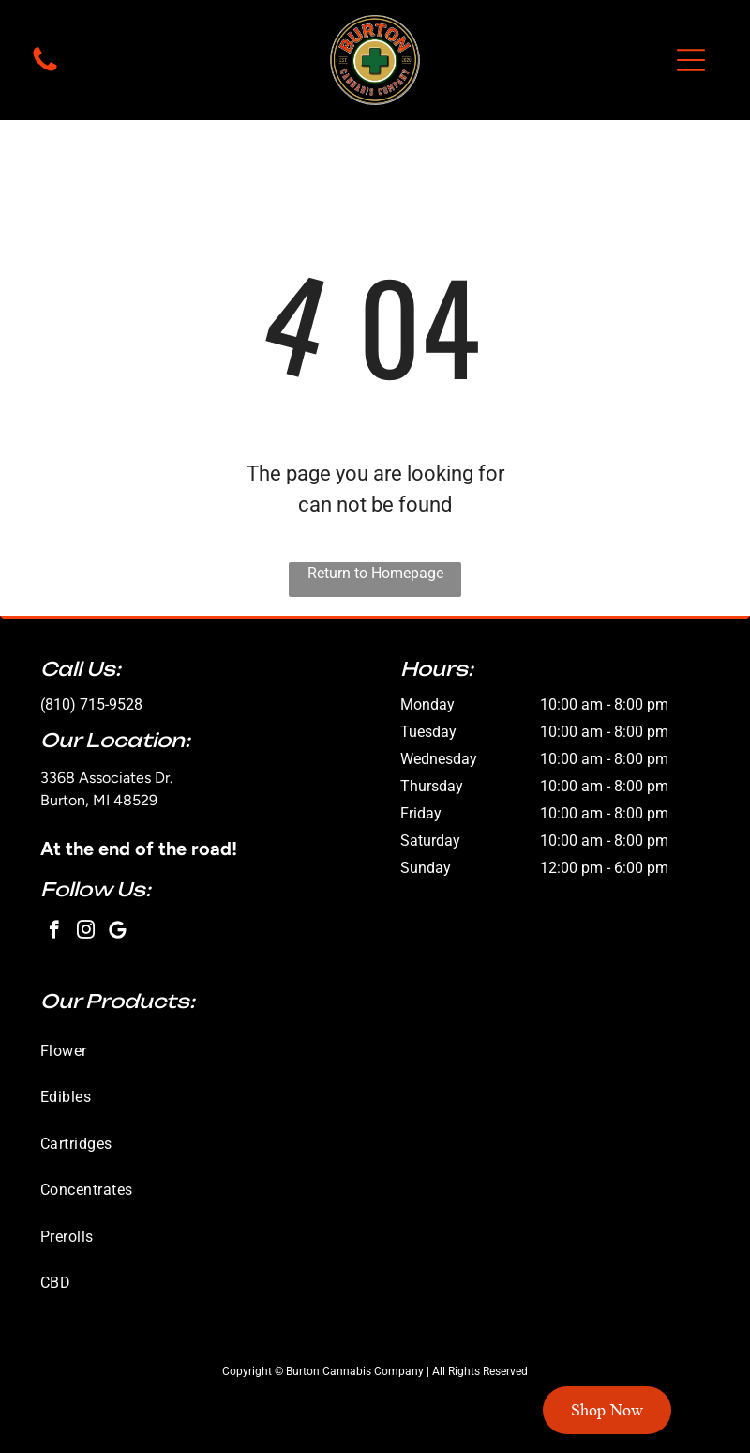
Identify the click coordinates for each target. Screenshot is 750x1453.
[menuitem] (375, 1051)
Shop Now (607, 1409)
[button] (691, 60)
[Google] (117, 932)
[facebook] (54, 932)
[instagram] (85, 932)
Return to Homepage (375, 573)
